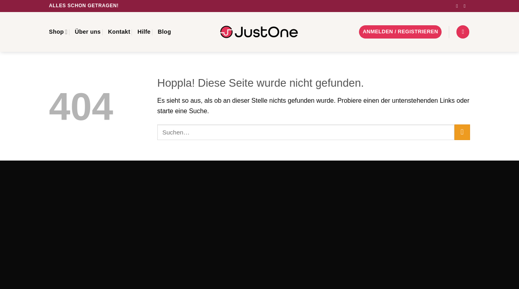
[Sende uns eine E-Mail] (466, 6)
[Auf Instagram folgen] (458, 6)
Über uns (88, 31)
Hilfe (144, 31)
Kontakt (119, 31)
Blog (164, 31)
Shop (58, 32)
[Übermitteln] (462, 132)
